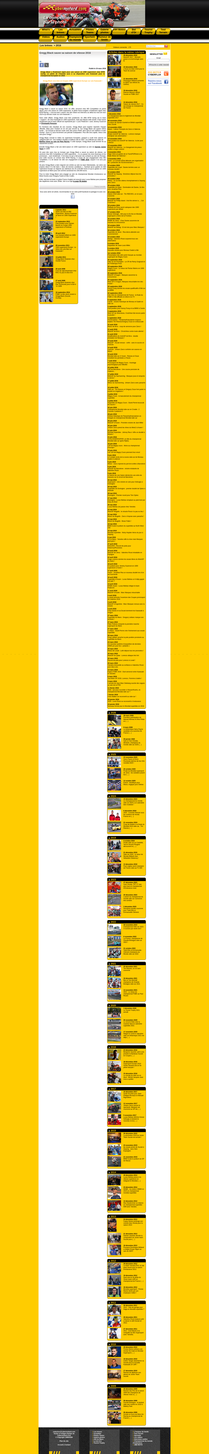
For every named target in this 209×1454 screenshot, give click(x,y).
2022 (112, 922)
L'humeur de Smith (141, 1432)
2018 (112, 1047)
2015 (112, 1130)
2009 (112, 1386)
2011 (112, 1302)
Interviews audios (141, 1439)
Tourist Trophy (99, 1443)
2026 (112, 712)
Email (158, 58)
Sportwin (137, 1435)
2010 (112, 1344)
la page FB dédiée (80, 181)
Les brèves (46, 45)
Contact (68, 1445)
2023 (112, 879)
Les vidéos (138, 1437)
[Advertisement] (158, 126)
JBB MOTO (138, 1445)
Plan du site (64, 1441)
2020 (112, 1005)
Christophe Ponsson (49, 123)
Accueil (60, 1445)
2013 (112, 1216)
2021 (112, 963)
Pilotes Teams (99, 1435)
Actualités (97, 1434)
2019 (112, 838)
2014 (112, 1172)
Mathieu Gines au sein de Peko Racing (54, 142)
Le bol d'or (98, 1441)
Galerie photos (99, 1437)
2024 (112, 796)
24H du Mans (98, 1439)
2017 (112, 1089)
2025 (112, 754)
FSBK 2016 (85, 160)
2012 (112, 1261)
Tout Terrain (138, 1434)
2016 (58, 45)
